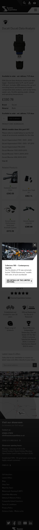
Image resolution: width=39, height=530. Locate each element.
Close (34, 245)
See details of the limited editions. (18, 281)
